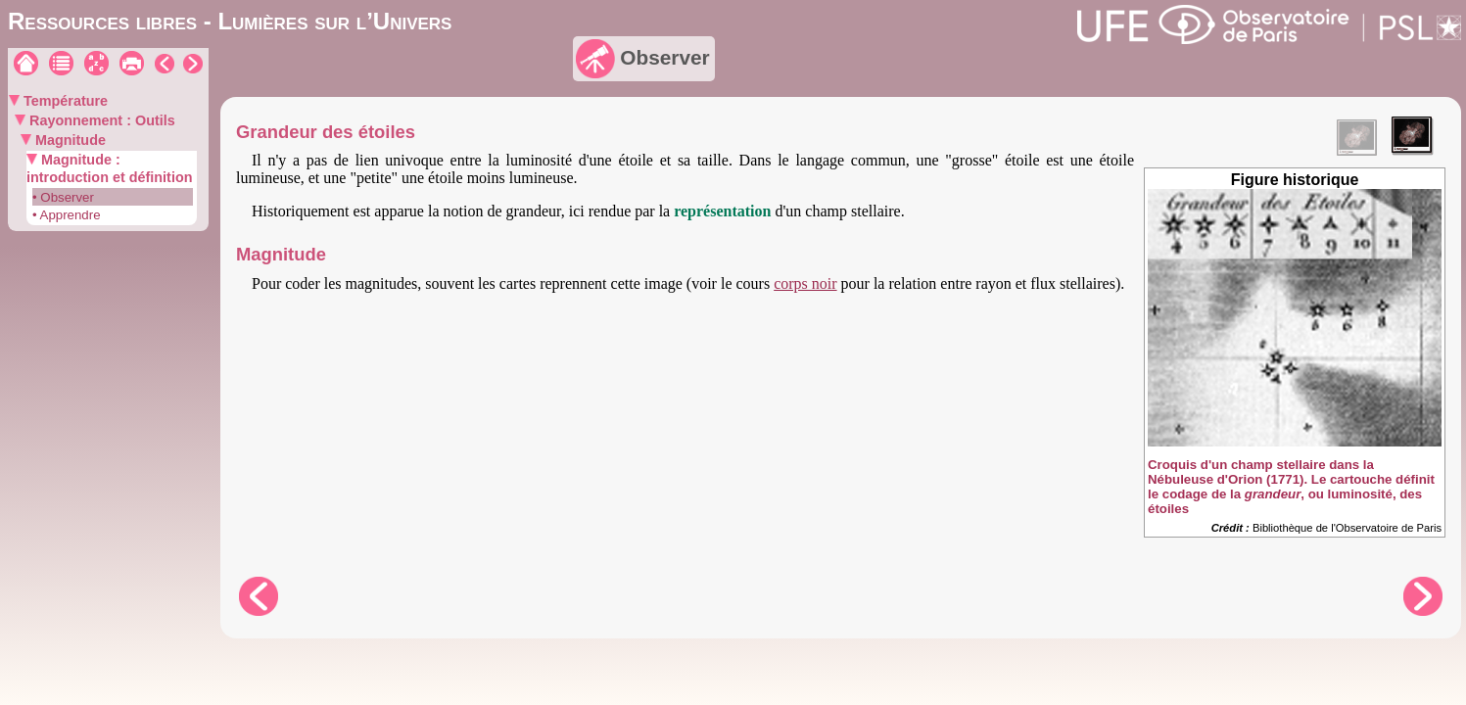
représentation (722, 211)
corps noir (805, 283)
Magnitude (68, 140)
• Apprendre (66, 215)
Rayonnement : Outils (100, 120)
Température (64, 101)
